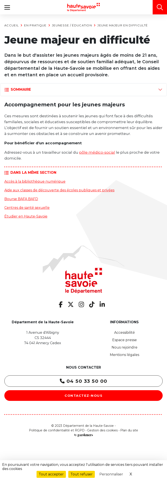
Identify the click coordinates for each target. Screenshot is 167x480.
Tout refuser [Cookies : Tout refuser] (81, 474)
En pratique (35, 25)
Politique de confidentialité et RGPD (57, 430)
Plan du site (129, 430)
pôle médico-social (97, 152)
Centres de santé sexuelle (27, 208)
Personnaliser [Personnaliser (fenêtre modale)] (111, 474)
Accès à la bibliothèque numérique (34, 181)
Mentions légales (124, 355)
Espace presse (124, 340)
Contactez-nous (83, 395)
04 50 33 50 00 (83, 381)
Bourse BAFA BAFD (21, 199)
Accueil (11, 25)
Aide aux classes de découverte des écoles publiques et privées (59, 190)
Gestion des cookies (102, 430)
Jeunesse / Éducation (72, 25)
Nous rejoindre (124, 347)
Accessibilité (124, 332)
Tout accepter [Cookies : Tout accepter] (51, 474)
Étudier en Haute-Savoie (25, 216)
